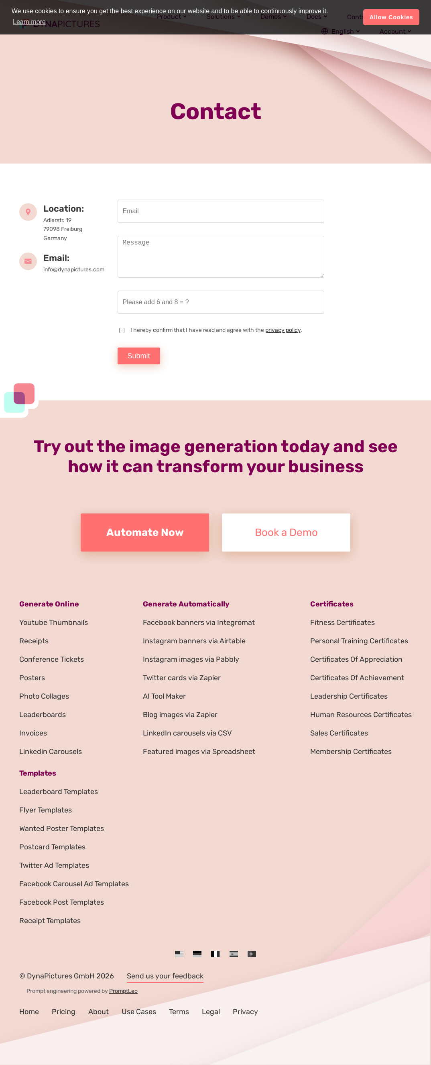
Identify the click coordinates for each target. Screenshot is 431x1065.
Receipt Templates (50, 920)
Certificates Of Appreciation (356, 659)
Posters (32, 677)
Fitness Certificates (342, 622)
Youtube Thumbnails (53, 622)
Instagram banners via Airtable (194, 641)
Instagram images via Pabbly (191, 659)
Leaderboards (42, 714)
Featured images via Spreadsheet (199, 751)
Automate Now (145, 532)
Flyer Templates (45, 810)
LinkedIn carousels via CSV (187, 733)
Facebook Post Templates (61, 902)
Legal (211, 1011)
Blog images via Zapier (180, 714)
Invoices (33, 733)
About (98, 1011)
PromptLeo (123, 991)
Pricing (63, 1011)
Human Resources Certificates (361, 714)
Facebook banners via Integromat (199, 622)
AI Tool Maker (164, 696)
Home (29, 1011)
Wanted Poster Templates (61, 828)
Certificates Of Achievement (357, 677)
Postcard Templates (52, 847)
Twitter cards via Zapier (182, 677)
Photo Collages (44, 696)
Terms (179, 1011)
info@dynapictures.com (73, 269)
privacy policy (283, 330)
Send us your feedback (165, 976)
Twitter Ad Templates (54, 865)
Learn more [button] (29, 21)
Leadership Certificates (349, 696)
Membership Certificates (351, 751)
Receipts (34, 641)
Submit (139, 356)
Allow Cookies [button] (391, 17)
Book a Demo (286, 532)
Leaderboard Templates (58, 791)
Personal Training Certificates (359, 641)
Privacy (245, 1011)
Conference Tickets (51, 659)
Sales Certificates (339, 733)
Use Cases (139, 1011)
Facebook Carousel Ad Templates (74, 883)
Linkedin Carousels (50, 751)
